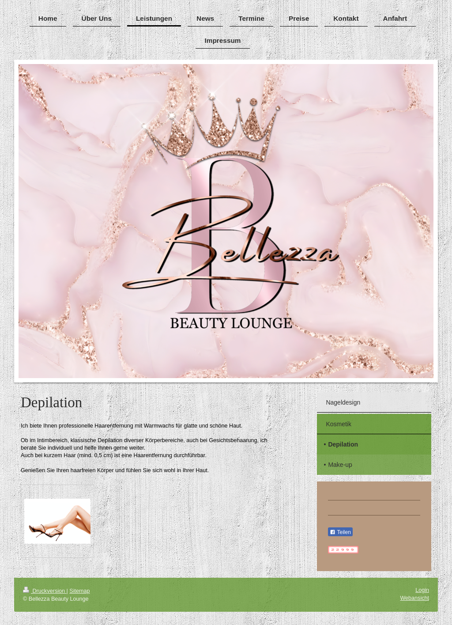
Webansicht (414, 598)
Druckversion (44, 591)
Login (422, 590)
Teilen (340, 532)
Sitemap (79, 591)
